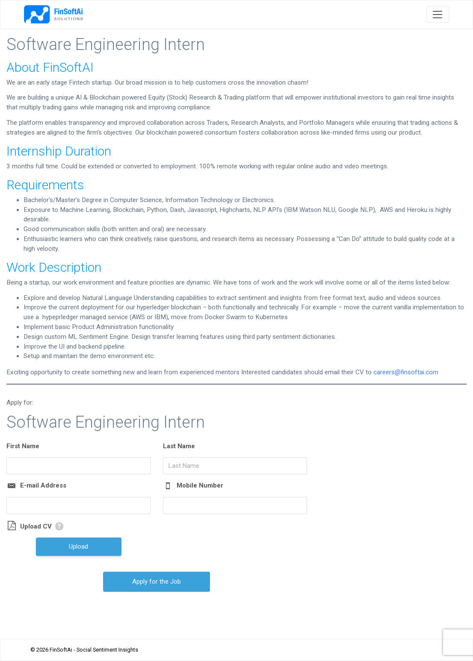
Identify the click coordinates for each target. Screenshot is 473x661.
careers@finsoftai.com (405, 372)
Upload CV (36, 526)
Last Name (179, 446)
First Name (22, 446)
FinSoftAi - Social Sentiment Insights (94, 649)
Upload (78, 546)
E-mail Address (43, 485)
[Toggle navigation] (437, 14)
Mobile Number (200, 485)
